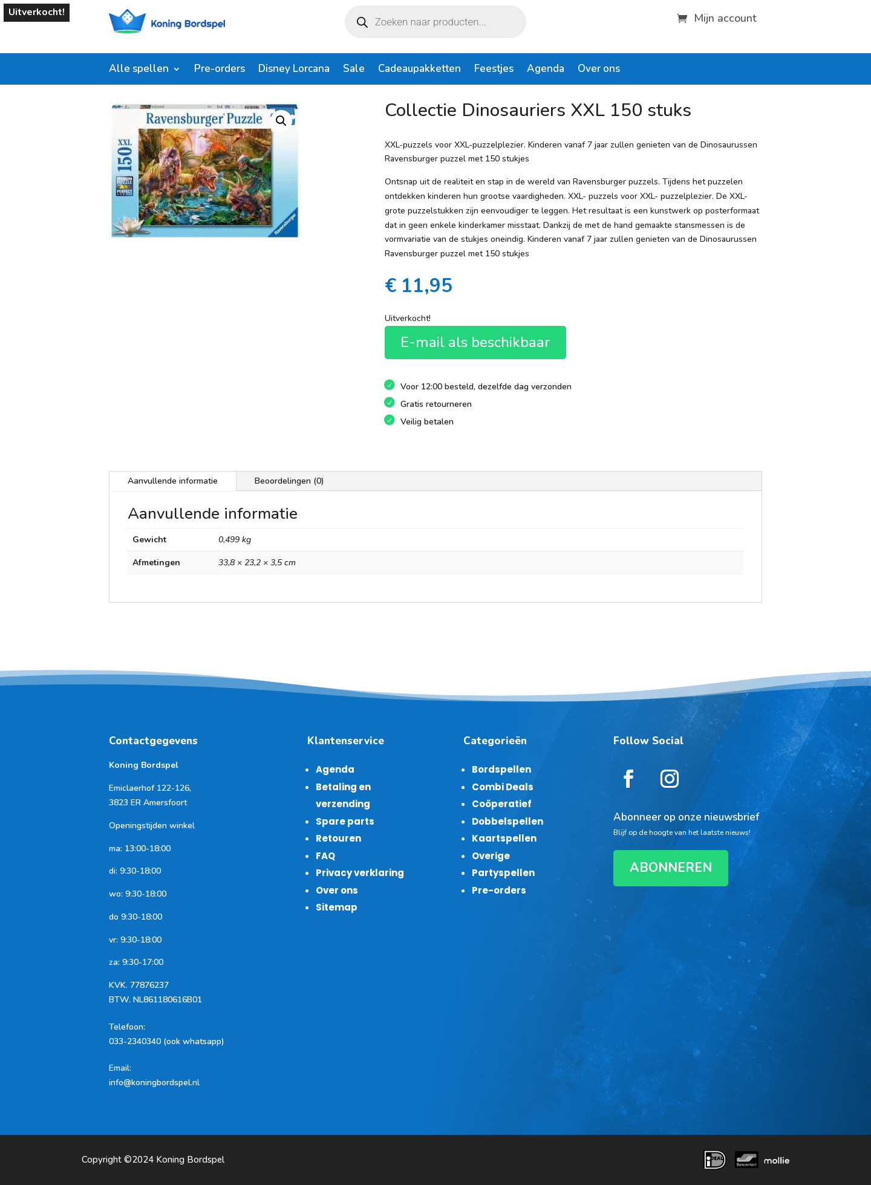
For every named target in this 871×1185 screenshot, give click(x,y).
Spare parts (345, 821)
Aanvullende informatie (173, 481)
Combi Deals (502, 787)
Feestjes (494, 70)
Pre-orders (219, 70)
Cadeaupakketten (419, 70)
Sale (354, 70)
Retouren (338, 838)
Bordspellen (501, 769)
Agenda (545, 70)
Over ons (599, 70)
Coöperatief (502, 803)
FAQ (325, 855)
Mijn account (725, 16)
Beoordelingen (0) (289, 481)
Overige (491, 855)
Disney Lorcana (294, 70)
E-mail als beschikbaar (475, 342)
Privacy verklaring (360, 872)
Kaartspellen (504, 838)
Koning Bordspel (190, 1160)
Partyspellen (503, 872)
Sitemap (336, 907)
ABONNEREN (671, 867)
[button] (281, 121)
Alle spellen (139, 70)
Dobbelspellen (507, 821)
